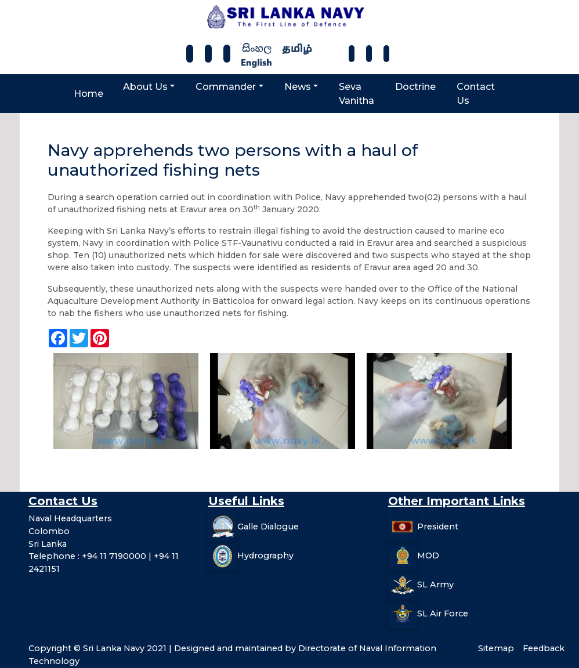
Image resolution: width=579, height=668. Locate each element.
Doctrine (415, 86)
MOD (428, 555)
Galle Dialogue (268, 526)
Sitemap (496, 648)
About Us (145, 86)
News (297, 86)
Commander (226, 86)
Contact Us (476, 93)
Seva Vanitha (356, 93)
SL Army (435, 584)
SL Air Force (442, 613)
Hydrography (265, 555)
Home (88, 93)
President (437, 526)
